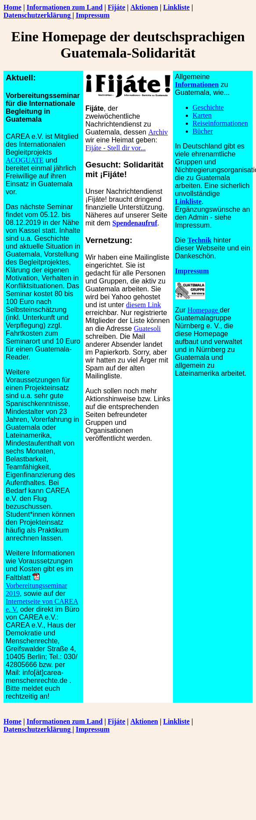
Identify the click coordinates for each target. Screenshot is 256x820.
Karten (202, 115)
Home (13, 7)
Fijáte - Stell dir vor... (115, 148)
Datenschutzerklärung (38, 15)
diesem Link (143, 304)
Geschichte (208, 107)
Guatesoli (147, 328)
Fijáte (116, 7)
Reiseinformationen (220, 123)
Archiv (158, 132)
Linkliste (176, 7)
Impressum (92, 15)
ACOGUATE (24, 160)
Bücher (203, 131)
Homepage (203, 310)
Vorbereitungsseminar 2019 (36, 585)
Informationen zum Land (64, 7)
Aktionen (144, 7)
